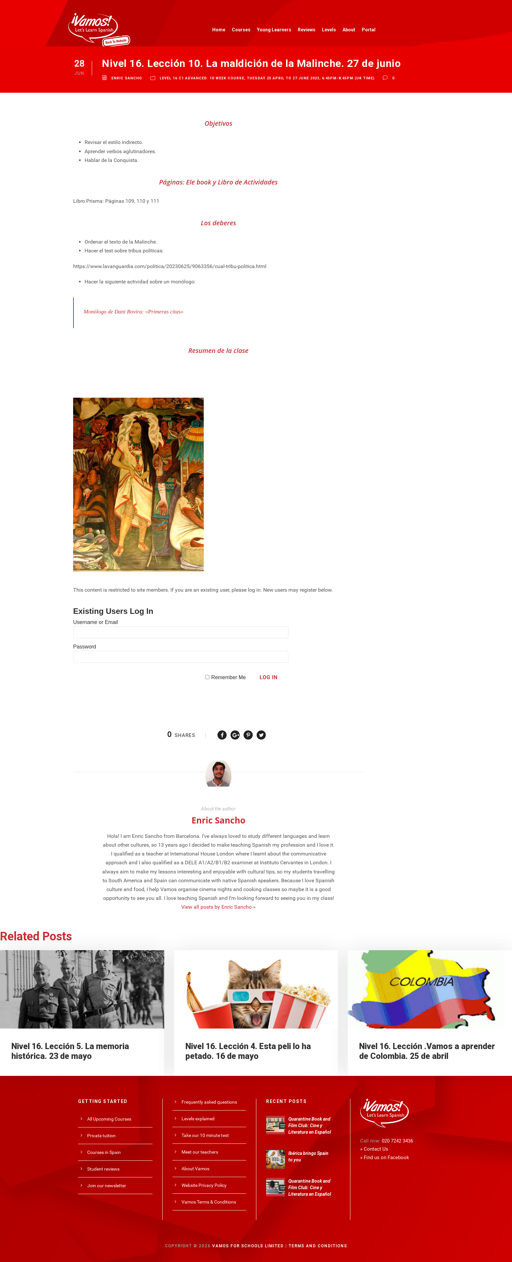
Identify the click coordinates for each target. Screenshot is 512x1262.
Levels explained (198, 1118)
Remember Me (228, 677)
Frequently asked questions (209, 1102)
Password (84, 646)
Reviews (306, 29)
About (349, 29)
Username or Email (95, 622)
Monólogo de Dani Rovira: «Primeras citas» (134, 312)
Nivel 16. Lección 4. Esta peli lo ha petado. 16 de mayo (248, 1051)
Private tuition (101, 1135)
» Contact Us (374, 1149)
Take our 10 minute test (205, 1135)
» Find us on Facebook (384, 1157)
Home (218, 29)
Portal (369, 29)
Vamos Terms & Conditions (209, 1202)
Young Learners (274, 29)
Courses (241, 29)
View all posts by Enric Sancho (218, 907)
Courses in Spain (104, 1152)
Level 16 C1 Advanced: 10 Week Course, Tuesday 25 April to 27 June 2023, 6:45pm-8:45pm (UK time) (267, 78)
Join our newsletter (106, 1185)
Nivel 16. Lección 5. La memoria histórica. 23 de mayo (70, 1051)
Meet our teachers (200, 1152)
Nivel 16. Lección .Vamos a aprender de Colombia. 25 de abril (427, 1051)
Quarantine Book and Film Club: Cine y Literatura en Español (309, 1125)
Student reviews (103, 1169)
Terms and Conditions (318, 1246)
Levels (329, 29)
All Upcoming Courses (109, 1119)
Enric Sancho (126, 78)
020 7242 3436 (397, 1141)
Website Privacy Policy (204, 1185)
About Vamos (195, 1168)
